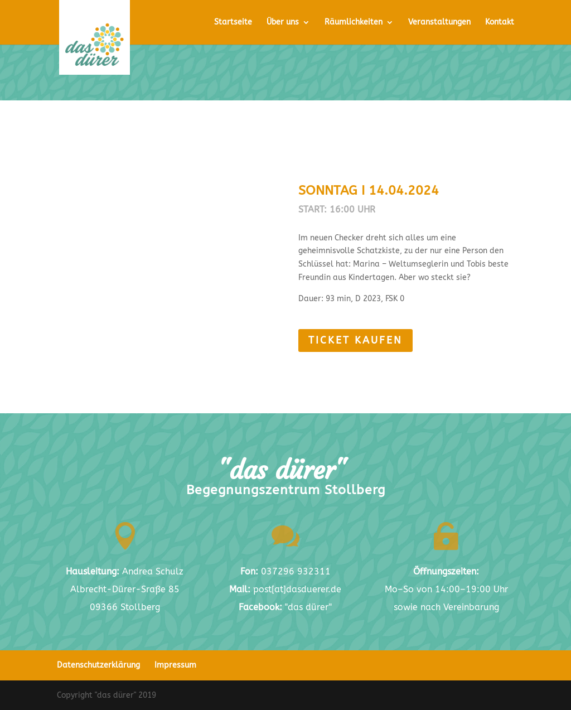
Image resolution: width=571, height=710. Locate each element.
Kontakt (499, 22)
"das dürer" (285, 607)
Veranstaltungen (439, 22)
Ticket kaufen (400, 340)
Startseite (233, 22)
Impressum (175, 665)
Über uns (283, 22)
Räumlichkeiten (354, 22)
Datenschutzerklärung (98, 665)
